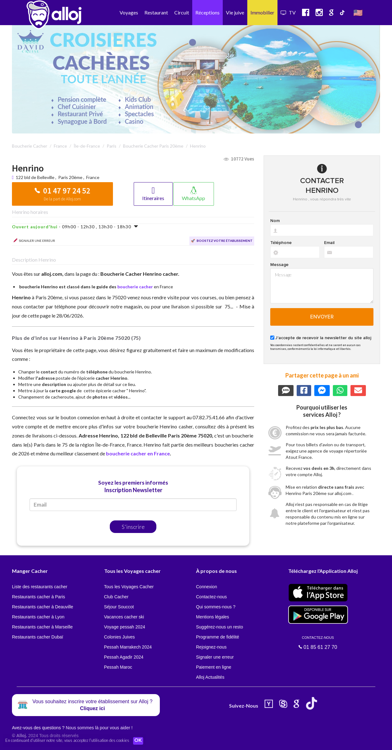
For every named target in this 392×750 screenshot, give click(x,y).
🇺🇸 (358, 12)
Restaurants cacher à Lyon (38, 616)
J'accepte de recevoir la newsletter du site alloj (323, 338)
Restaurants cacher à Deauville (42, 606)
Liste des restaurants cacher (39, 586)
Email (329, 243)
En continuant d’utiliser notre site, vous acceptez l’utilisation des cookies (67, 740)
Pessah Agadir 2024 (123, 657)
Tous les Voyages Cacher (129, 586)
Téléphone (281, 243)
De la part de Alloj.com (62, 199)
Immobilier (262, 12)
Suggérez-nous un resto (219, 626)
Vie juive (235, 12)
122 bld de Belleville (35, 177)
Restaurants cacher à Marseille (42, 626)
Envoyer (322, 317)
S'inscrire (133, 526)
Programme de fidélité (217, 636)
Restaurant (156, 12)
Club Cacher (116, 596)
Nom (275, 221)
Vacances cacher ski (124, 616)
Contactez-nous (211, 596)
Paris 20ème (70, 177)
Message (279, 265)
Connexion (206, 586)
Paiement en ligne (213, 667)
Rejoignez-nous (211, 646)
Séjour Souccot (119, 606)
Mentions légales (212, 616)
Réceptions (207, 12)
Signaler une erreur (215, 657)
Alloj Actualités (210, 677)
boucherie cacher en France (138, 453)
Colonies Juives (119, 636)
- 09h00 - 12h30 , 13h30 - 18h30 (75, 226)
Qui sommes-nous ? (215, 606)
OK (138, 740)
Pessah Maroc (118, 667)
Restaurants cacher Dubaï (37, 636)
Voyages (129, 12)
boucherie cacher (135, 286)
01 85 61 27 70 (318, 642)
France (92, 177)
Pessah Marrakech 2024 (128, 646)
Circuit (181, 12)
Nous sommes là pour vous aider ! (99, 727)
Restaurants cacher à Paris (38, 596)
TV (288, 12)
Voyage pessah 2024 (124, 626)
